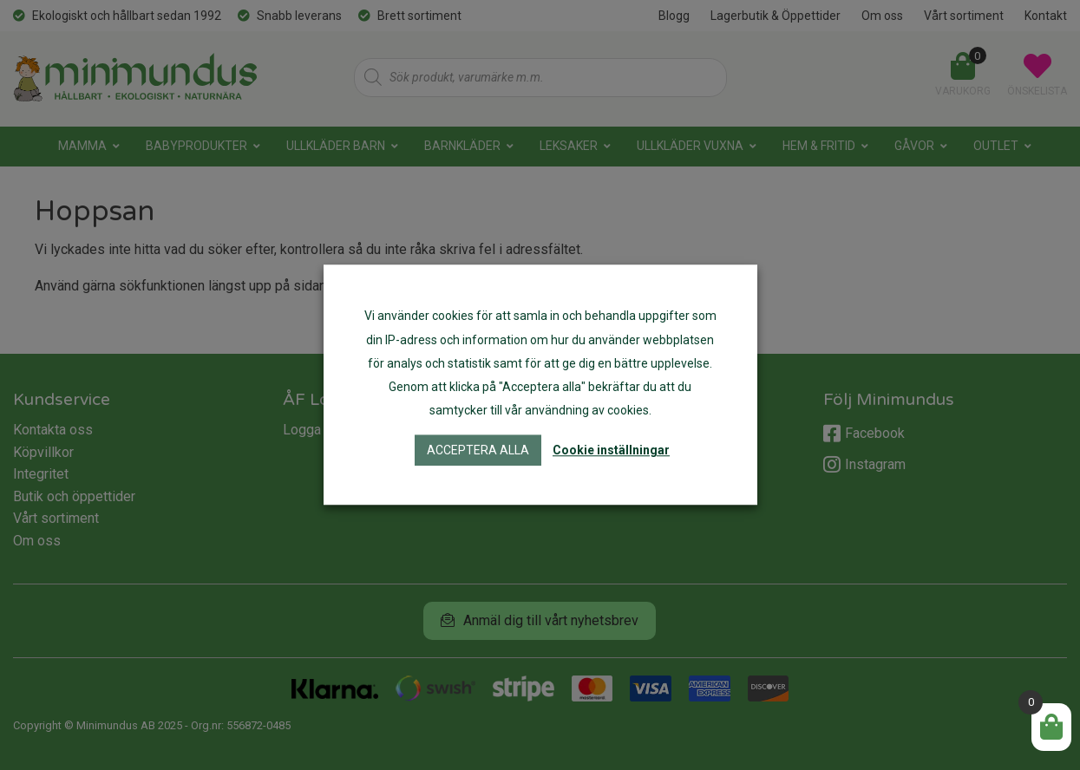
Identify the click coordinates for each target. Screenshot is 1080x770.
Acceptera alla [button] (478, 451)
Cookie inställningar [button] (611, 451)
